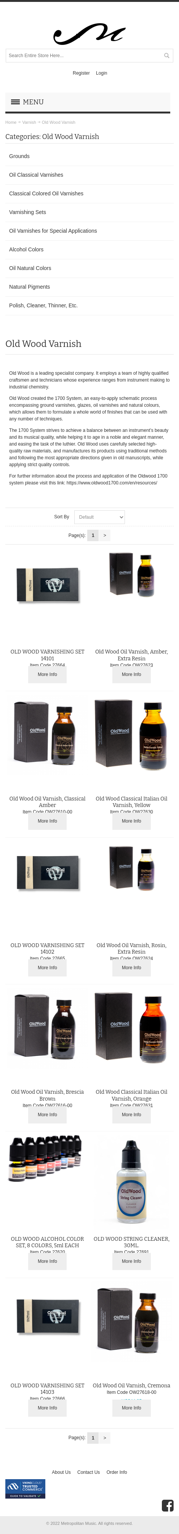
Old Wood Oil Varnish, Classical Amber (48, 802)
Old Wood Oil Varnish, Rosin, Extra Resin (132, 948)
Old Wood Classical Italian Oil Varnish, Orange (131, 1095)
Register (81, 73)
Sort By (61, 516)
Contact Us (88, 1472)
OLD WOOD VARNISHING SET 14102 (47, 948)
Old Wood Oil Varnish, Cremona (132, 1385)
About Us (61, 1472)
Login (101, 73)
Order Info (117, 1472)
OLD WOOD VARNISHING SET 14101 (47, 655)
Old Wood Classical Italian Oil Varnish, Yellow (131, 802)
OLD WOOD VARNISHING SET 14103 (47, 1388)
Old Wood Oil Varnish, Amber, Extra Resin (131, 655)
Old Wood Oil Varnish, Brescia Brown (47, 1095)
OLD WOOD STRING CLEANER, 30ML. (131, 1242)
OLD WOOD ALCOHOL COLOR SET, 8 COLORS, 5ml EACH (47, 1242)
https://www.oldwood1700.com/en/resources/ (112, 483)
